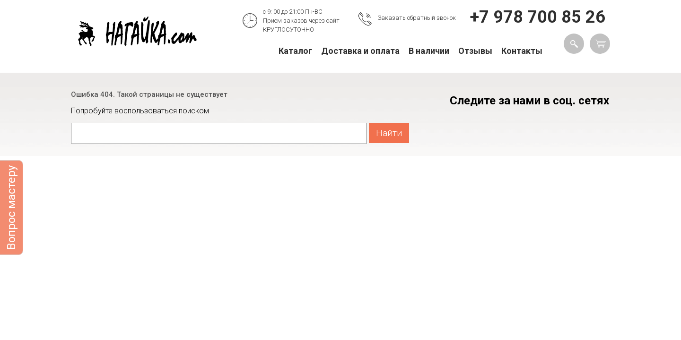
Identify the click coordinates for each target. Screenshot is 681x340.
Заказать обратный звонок (416, 17)
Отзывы (475, 51)
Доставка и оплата (360, 51)
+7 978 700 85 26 (537, 17)
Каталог (295, 51)
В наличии (429, 51)
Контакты (521, 51)
